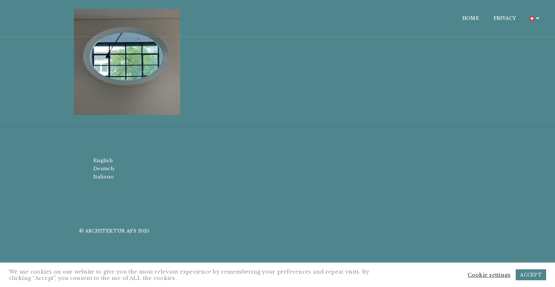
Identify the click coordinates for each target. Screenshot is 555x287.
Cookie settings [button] (489, 275)
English (103, 160)
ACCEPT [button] (531, 275)
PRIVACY (434, 18)
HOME (400, 18)
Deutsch (103, 169)
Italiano (103, 177)
